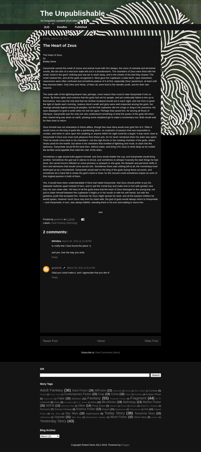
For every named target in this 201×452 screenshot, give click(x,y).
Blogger (125, 445)
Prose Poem (98, 405)
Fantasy (94, 398)
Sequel (105, 409)
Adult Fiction (80, 390)
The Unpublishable (72, 13)
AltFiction (100, 390)
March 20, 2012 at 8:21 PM (81, 267)
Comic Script (55, 394)
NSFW (50, 405)
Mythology (72, 223)
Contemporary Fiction (77, 394)
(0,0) (46, 27)
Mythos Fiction (152, 402)
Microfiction (109, 402)
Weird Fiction (118, 416)
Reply (55, 257)
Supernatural (92, 413)
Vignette (59, 416)
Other (81, 405)
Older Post (151, 340)
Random (113, 406)
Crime (115, 394)
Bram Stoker (139, 391)
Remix (133, 406)
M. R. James (81, 402)
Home (101, 340)
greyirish (57, 267)
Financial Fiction (118, 398)
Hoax (56, 402)
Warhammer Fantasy (96, 417)
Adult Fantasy (58, 223)
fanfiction (76, 398)
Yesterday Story (53, 421)
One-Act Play (67, 406)
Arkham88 (117, 391)
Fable (60, 398)
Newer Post (50, 340)
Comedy (153, 390)
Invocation (68, 402)
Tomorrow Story (144, 413)
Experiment (48, 399)
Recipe (124, 406)
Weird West (140, 417)
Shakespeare (135, 409)
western (154, 417)
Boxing (128, 391)
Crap (101, 394)
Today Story (114, 413)
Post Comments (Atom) (107, 352)
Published (81, 27)
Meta (93, 402)
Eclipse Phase (153, 394)
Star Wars (71, 413)
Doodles (62, 27)
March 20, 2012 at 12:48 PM (76, 241)
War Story (76, 417)
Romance (45, 409)
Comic (43, 394)
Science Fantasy (63, 409)
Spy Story (56, 413)
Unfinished (45, 417)
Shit (146, 409)
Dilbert (128, 394)
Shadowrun (120, 409)
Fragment (138, 398)
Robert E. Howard (149, 406)
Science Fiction (85, 409)
